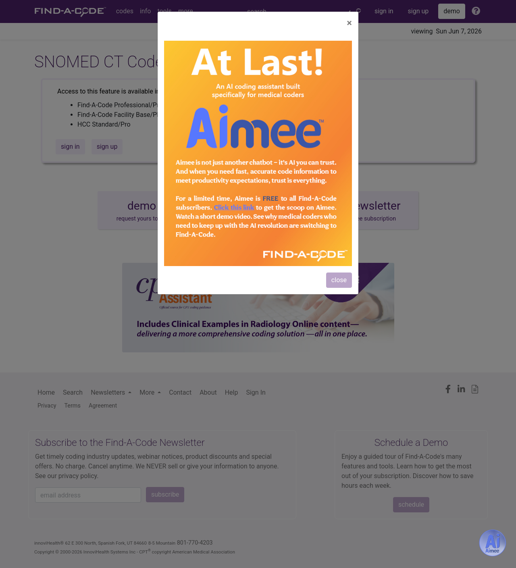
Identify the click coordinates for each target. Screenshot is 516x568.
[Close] (349, 23)
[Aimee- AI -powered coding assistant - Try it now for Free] (492, 543)
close (339, 280)
